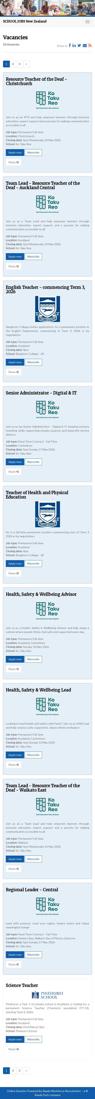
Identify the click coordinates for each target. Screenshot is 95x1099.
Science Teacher (22, 985)
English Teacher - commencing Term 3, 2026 (45, 289)
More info (33, 152)
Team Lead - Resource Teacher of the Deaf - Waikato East (43, 788)
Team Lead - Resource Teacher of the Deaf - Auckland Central (43, 185)
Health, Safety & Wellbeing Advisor (41, 594)
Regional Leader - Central (32, 889)
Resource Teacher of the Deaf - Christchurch (36, 81)
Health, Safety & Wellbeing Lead (38, 690)
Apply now (15, 152)
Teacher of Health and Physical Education (37, 495)
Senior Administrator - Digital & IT (41, 393)
